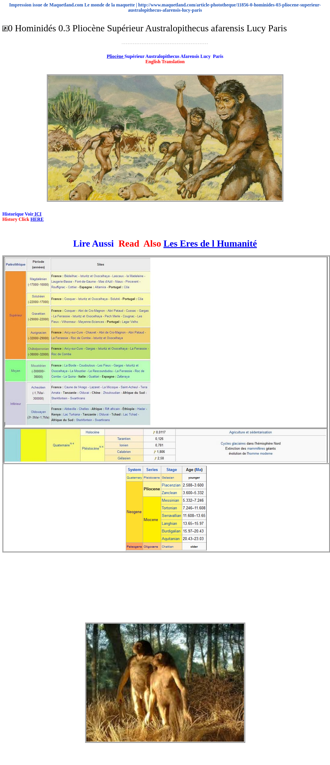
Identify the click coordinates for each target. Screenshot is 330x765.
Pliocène (116, 56)
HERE (37, 219)
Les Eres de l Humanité (210, 243)
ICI (37, 214)
